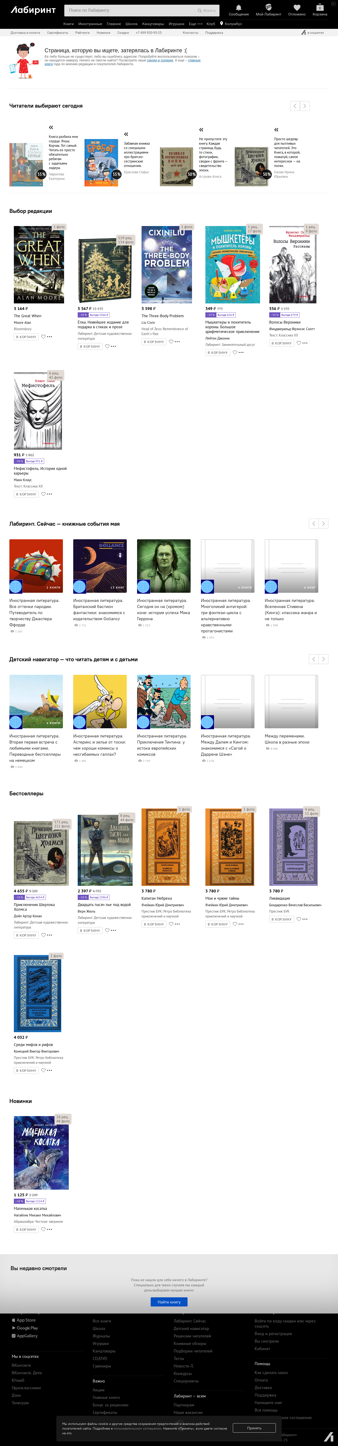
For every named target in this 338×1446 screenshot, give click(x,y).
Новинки (20, 1100)
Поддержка (214, 32)
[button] (295, 106)
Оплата (261, 1380)
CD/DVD (100, 1358)
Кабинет (262, 1348)
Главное (114, 24)
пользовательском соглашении (137, 1428)
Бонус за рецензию (110, 1405)
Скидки (123, 32)
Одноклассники (26, 1387)
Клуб (211, 24)
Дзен (16, 1395)
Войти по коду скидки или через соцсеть (285, 1323)
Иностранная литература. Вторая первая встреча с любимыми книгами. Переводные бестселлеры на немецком (35, 748)
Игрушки (176, 24)
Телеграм (20, 1402)
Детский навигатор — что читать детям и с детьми (73, 659)
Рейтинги (82, 32)
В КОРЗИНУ (26, 337)
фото (59, 227)
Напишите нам (268, 1402)
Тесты (179, 1358)
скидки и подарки (160, 60)
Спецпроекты (186, 1381)
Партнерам (184, 1405)
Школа (132, 24)
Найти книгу (169, 1302)
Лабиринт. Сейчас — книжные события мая (64, 523)
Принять (254, 1428)
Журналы (101, 1336)
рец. (125, 238)
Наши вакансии (188, 1412)
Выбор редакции (30, 210)
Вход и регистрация (273, 1333)
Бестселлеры (26, 793)
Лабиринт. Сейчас (190, 1321)
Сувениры (102, 1366)
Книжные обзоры (190, 1343)
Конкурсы (183, 1373)
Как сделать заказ (271, 1372)
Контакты (190, 32)
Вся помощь (266, 1410)
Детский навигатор (191, 1328)
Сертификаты (57, 32)
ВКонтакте (21, 1365)
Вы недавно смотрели (39, 1268)
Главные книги (106, 1397)
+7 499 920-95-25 (149, 32)
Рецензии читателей (192, 1336)
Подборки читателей (193, 1351)
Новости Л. (184, 1366)
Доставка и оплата (25, 32)
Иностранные (90, 24)
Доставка (263, 1387)
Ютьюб (18, 1380)
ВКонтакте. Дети (27, 1372)
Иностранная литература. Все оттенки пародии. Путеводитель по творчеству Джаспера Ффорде (34, 612)
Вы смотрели (267, 1341)
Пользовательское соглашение (283, 1417)
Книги (68, 24)
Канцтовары (153, 24)
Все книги (102, 1321)
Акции (98, 1390)
